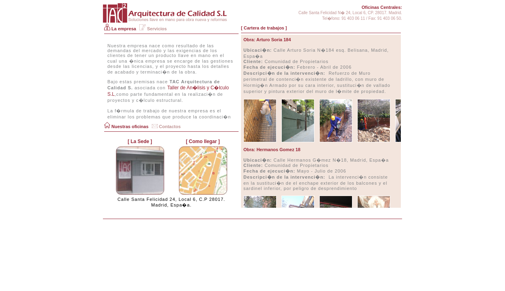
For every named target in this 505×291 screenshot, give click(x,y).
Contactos (166, 126)
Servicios (153, 28)
